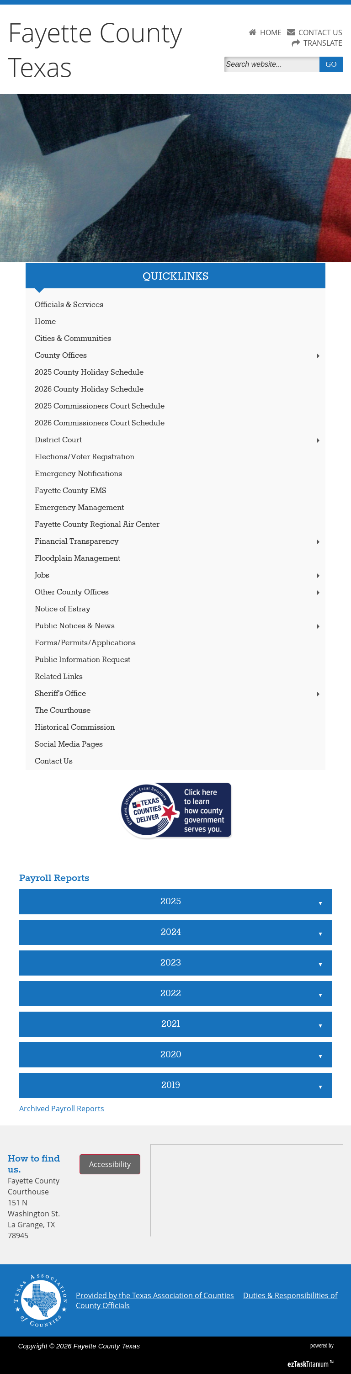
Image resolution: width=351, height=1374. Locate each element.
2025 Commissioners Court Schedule (100, 406)
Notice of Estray (62, 609)
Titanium (308, 1364)
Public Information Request (82, 660)
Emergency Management (79, 508)
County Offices (178, 356)
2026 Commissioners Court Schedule (100, 423)
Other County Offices (178, 592)
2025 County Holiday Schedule (89, 372)
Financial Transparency (178, 541)
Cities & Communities (73, 339)
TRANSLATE (322, 43)
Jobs (178, 575)
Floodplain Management (77, 558)
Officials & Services (69, 305)
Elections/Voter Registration (84, 457)
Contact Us (54, 761)
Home (45, 322)
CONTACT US (320, 32)
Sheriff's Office (178, 694)
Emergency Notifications (78, 474)
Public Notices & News (178, 626)
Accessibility (110, 1164)
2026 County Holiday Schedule (89, 389)
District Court (178, 440)
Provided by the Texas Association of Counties (155, 1295)
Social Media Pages (69, 744)
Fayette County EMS (70, 491)
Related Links (59, 677)
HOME (271, 32)
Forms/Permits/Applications (85, 643)
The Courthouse (62, 711)
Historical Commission (75, 727)
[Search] (273, 64)
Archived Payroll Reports (61, 1108)
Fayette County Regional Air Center (97, 525)
